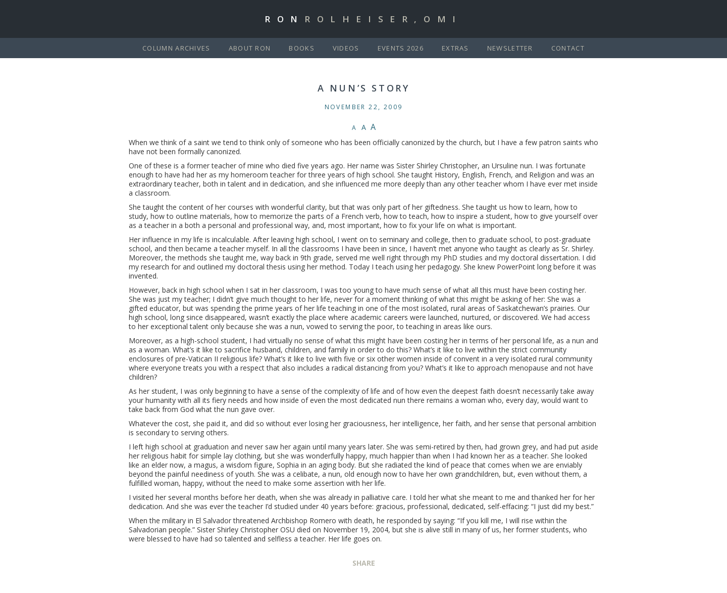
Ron (363, 19)
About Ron (250, 48)
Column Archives (176, 48)
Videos (346, 48)
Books (302, 48)
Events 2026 (401, 48)
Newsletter (510, 48)
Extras (455, 48)
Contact (568, 48)
